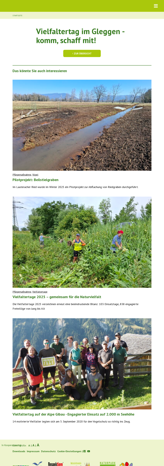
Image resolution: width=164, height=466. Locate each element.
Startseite (17, 15)
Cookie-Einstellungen (69, 451)
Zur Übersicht (82, 53)
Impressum (33, 451)
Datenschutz (48, 451)
